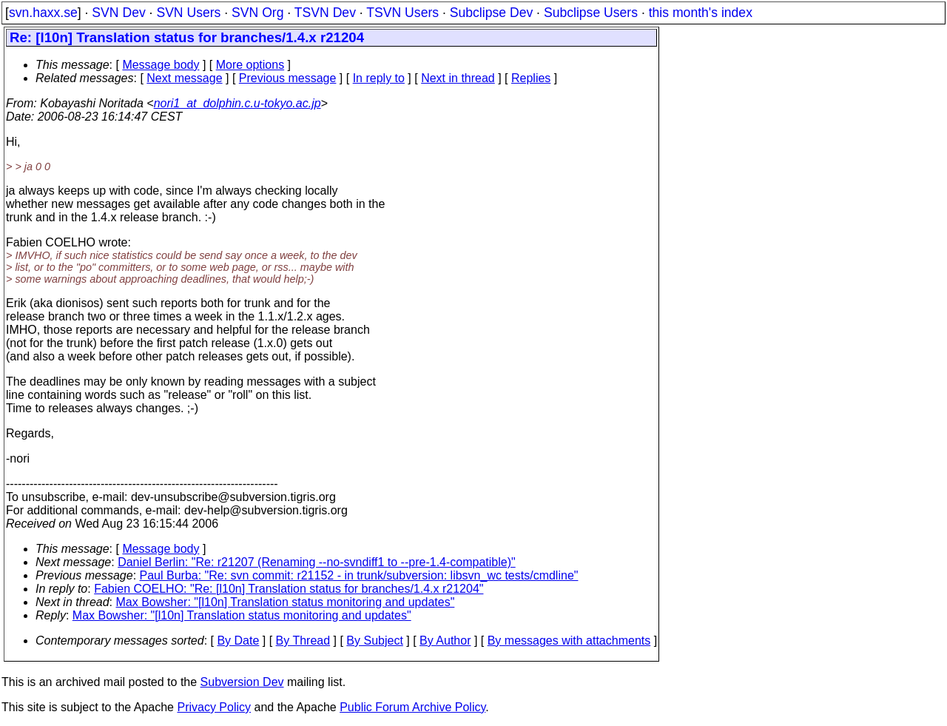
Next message (184, 78)
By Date (238, 640)
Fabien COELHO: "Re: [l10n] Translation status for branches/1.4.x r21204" (288, 588)
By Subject (374, 640)
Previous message (288, 78)
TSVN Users (402, 12)
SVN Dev (118, 12)
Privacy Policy (214, 707)
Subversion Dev (242, 682)
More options (250, 64)
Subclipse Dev (491, 12)
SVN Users (188, 12)
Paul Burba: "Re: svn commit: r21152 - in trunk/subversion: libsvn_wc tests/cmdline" (359, 575)
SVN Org (257, 12)
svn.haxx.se (43, 12)
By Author (445, 640)
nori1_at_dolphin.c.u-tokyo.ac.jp (237, 103)
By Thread (303, 640)
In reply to (379, 78)
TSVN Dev (325, 12)
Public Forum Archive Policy (412, 707)
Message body (160, 64)
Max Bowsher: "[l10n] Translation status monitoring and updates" (285, 602)
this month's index (700, 12)
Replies (530, 78)
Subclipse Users (591, 12)
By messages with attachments (569, 640)
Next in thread (458, 78)
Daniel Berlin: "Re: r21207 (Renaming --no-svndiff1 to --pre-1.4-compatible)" (317, 562)
